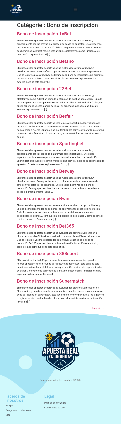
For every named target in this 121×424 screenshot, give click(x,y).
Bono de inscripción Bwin (43, 198)
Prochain (98, 308)
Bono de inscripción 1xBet (44, 34)
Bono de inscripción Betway (45, 171)
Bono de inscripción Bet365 (45, 226)
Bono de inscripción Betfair (45, 116)
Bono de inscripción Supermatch (51, 281)
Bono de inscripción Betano (45, 61)
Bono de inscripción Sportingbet (50, 143)
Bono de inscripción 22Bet (44, 88)
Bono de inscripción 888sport (47, 253)
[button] (75, 9)
